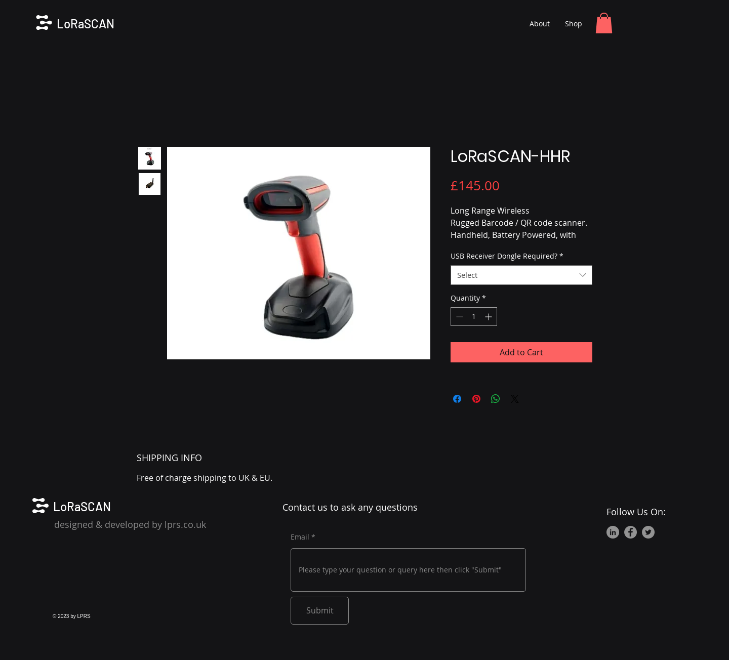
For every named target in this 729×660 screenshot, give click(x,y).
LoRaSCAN (85, 23)
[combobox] (521, 275)
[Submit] (320, 611)
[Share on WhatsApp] (496, 399)
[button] (604, 23)
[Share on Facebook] (457, 399)
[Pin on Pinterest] (476, 399)
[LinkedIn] (612, 532)
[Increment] (489, 316)
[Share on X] (515, 399)
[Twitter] (648, 532)
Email (300, 537)
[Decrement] (458, 316)
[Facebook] (630, 532)
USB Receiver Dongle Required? (507, 256)
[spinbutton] (474, 316)
